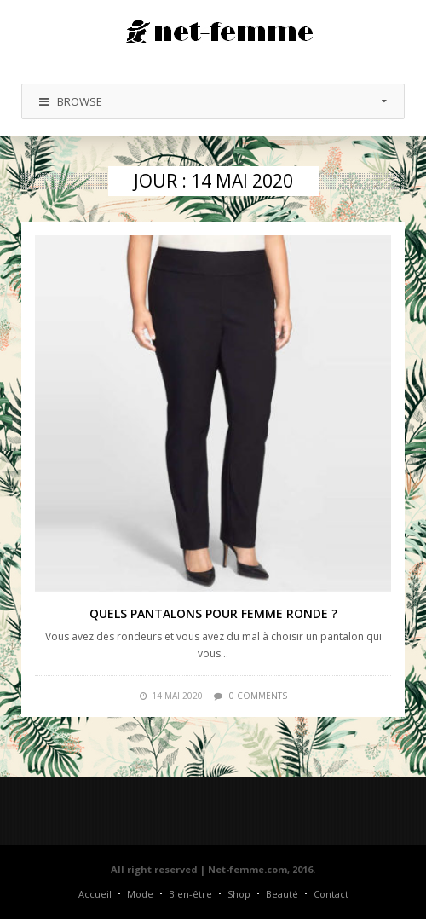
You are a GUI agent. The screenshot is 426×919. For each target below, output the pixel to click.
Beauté (282, 893)
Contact (331, 893)
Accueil (95, 893)
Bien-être (190, 893)
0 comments (258, 696)
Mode (140, 893)
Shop (238, 893)
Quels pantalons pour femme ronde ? (213, 613)
